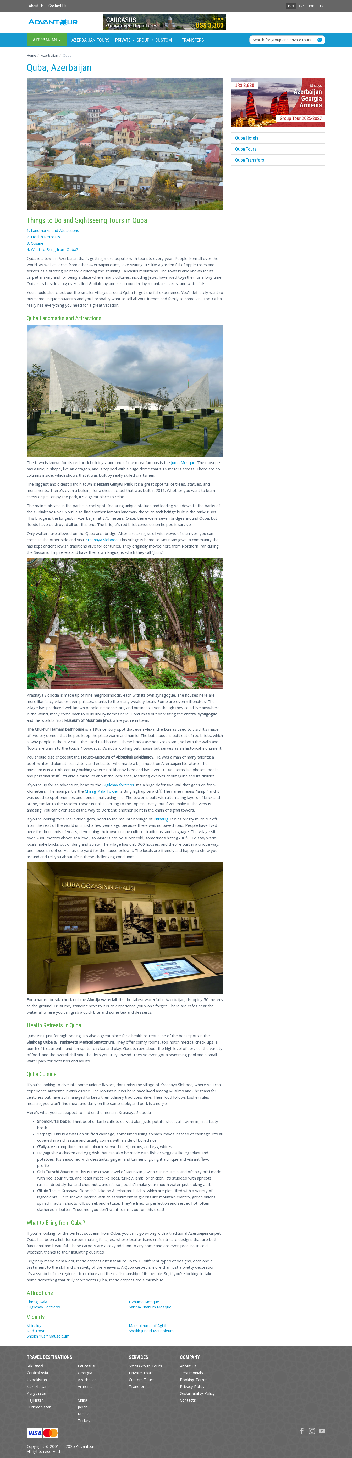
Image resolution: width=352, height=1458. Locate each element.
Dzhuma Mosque (144, 1301)
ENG (291, 6)
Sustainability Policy (197, 1393)
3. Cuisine (35, 243)
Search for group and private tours (282, 39)
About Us (36, 5)
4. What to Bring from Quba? (52, 249)
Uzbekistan (37, 1379)
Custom (163, 40)
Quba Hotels (246, 138)
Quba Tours (246, 149)
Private (123, 40)
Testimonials (191, 1372)
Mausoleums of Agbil (147, 1325)
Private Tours (141, 1372)
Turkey (84, 1420)
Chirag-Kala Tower (101, 791)
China (82, 1400)
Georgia (85, 1372)
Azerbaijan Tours (90, 40)
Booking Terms (193, 1379)
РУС (301, 6)
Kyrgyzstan (37, 1393)
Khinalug (160, 819)
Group (143, 40)
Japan (82, 1406)
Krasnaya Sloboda (101, 539)
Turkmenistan (39, 1406)
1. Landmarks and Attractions (53, 230)
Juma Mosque (183, 462)
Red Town (36, 1330)
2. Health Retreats (43, 236)
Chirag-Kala (37, 1301)
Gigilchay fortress (118, 784)
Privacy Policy (192, 1386)
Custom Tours (142, 1379)
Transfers (193, 40)
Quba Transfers (249, 160)
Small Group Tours (145, 1365)
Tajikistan (35, 1400)
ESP (311, 6)
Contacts (188, 1400)
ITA (321, 6)
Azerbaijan (87, 1379)
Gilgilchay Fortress (43, 1306)
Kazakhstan (37, 1386)
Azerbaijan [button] (46, 40)
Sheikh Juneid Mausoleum (151, 1330)
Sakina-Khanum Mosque (150, 1306)
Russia (84, 1413)
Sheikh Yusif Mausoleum (48, 1336)
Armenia (85, 1386)
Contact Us (57, 5)
